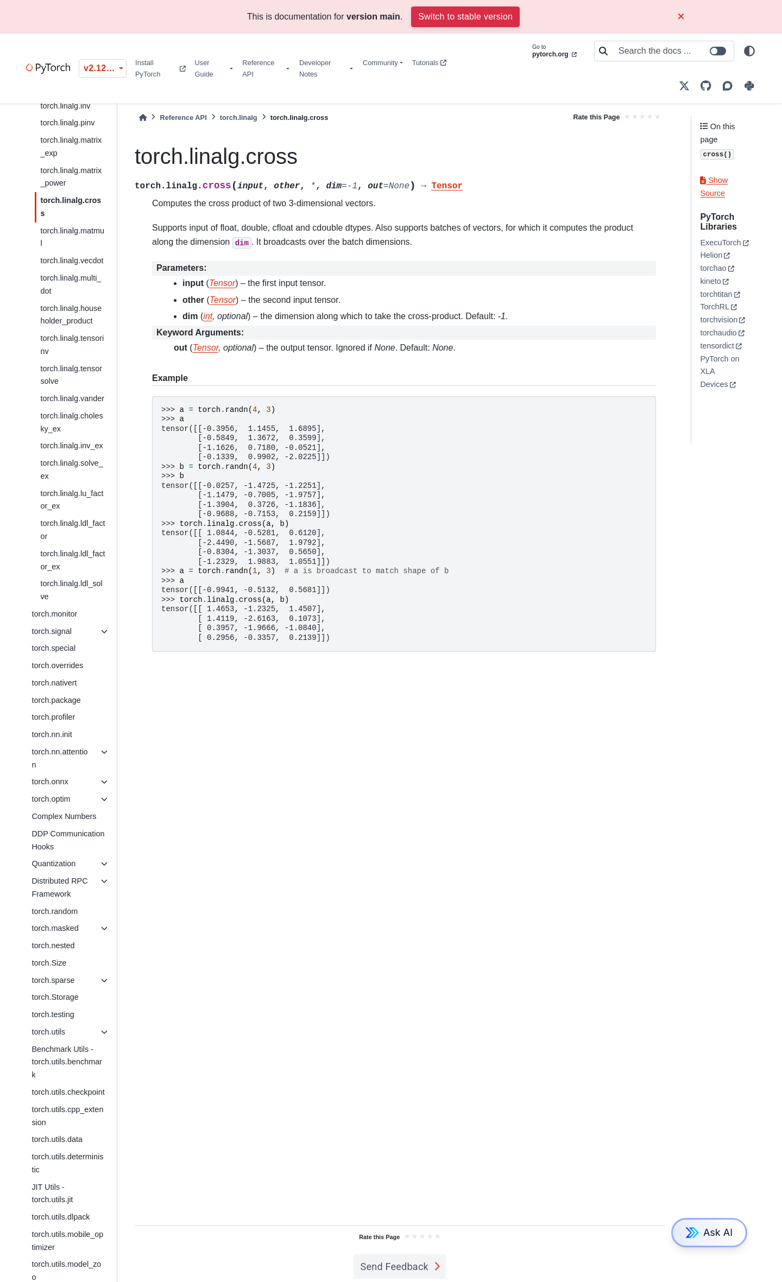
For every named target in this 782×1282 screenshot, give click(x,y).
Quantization (53, 863)
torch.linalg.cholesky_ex (71, 422)
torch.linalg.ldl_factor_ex (72, 560)
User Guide (204, 68)
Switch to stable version (465, 16)
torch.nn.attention (59, 758)
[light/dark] (749, 51)
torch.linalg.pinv (67, 122)
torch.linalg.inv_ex (71, 445)
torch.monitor (54, 614)
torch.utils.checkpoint (67, 1092)
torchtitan (716, 294)
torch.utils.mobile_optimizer (67, 1241)
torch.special (53, 648)
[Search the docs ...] (673, 51)
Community (380, 63)
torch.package (55, 700)
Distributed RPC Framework (59, 887)
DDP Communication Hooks (67, 840)
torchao (713, 268)
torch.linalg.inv (65, 105)
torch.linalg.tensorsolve (71, 375)
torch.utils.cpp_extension (67, 1116)
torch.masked (54, 928)
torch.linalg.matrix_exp (71, 146)
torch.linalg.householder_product (71, 315)
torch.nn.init (51, 734)
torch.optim (50, 799)
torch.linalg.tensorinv (72, 345)
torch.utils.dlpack (60, 1217)
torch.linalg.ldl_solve (71, 590)
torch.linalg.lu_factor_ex (71, 500)
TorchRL (714, 306)
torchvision (718, 319)
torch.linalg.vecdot (71, 260)
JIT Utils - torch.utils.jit (52, 1193)
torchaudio (718, 332)
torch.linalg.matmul (72, 237)
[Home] (143, 117)
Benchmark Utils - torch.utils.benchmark (66, 1062)
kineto (710, 281)
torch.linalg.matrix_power (71, 177)
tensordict (717, 345)
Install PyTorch (160, 68)
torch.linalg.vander (72, 398)
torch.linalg (238, 117)
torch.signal (51, 631)
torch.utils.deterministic (67, 1163)
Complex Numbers (63, 816)
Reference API (258, 68)
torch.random (54, 911)
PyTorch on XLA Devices (719, 371)
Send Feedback (394, 1266)
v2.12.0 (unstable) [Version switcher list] (105, 68)
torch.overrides (57, 665)
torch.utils (48, 1031)
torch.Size (48, 963)
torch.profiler (53, 717)
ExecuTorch (720, 242)
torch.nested (52, 945)
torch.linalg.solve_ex (71, 469)
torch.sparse (52, 980)
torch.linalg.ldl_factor (72, 530)
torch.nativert (54, 682)
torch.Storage (54, 997)
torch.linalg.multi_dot (70, 284)
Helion (711, 255)
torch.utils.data (57, 1139)
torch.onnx (49, 781)
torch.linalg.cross (70, 207)
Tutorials (429, 63)
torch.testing (52, 1014)
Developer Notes (315, 68)
